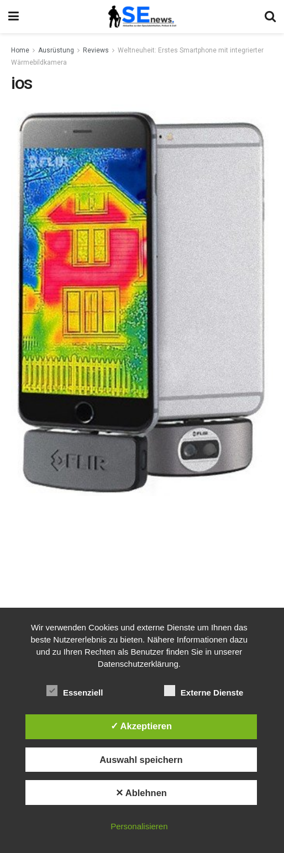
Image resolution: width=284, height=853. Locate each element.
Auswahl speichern (140, 760)
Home (20, 50)
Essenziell (74, 690)
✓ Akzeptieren (141, 726)
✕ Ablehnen (141, 793)
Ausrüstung (56, 50)
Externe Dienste (203, 690)
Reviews (96, 50)
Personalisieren (139, 826)
